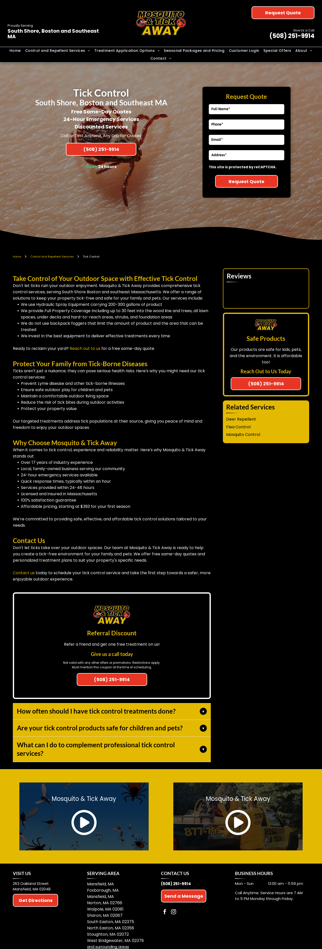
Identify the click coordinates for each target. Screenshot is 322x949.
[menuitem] (15, 51)
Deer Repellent (241, 419)
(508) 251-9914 (291, 36)
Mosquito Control (243, 434)
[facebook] (165, 912)
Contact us (24, 573)
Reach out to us (85, 348)
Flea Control (238, 427)
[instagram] (173, 912)
